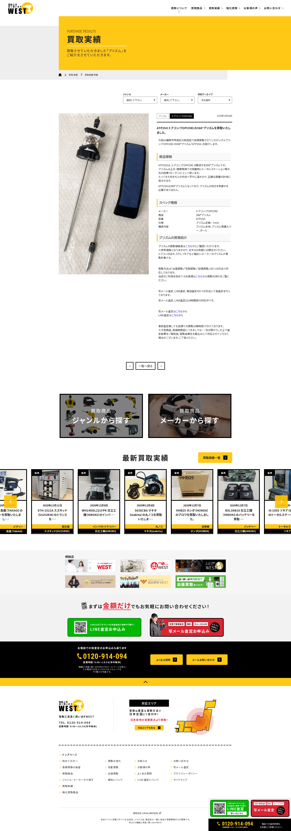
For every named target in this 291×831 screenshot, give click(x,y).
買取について (179, 8)
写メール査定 (181, 767)
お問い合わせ (272, 8)
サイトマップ (180, 779)
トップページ (69, 754)
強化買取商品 (70, 792)
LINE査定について (148, 779)
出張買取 (113, 773)
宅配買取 (113, 767)
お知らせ (142, 761)
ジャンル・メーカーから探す (78, 779)
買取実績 (214, 8)
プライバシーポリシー (185, 773)
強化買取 (232, 8)
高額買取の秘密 (71, 767)
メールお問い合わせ (203, 660)
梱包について (115, 779)
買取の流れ (114, 761)
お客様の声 (251, 8)
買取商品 (196, 8)
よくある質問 (163, 660)
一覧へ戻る (145, 366)
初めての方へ (70, 761)
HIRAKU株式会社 (150, 813)
